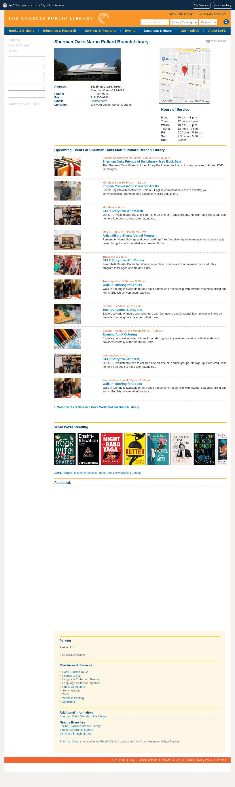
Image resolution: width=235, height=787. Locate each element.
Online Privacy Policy (199, 760)
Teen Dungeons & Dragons (122, 309)
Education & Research (59, 30)
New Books (122, 472)
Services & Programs (100, 30)
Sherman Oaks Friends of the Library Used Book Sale (141, 161)
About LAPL (217, 30)
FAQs (180, 760)
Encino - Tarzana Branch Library (80, 726)
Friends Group (71, 675)
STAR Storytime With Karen (122, 211)
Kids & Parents (19, 45)
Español (14, 39)
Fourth (104, 741)
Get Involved (190, 30)
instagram (19, 112)
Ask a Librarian (18, 80)
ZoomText (68, 701)
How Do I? (15, 59)
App (123, 760)
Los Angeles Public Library (58, 18)
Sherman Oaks (69, 741)
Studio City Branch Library (76, 729)
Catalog (137, 472)
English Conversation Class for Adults (130, 186)
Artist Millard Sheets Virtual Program (129, 235)
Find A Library (18, 94)
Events (130, 30)
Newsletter (34, 112)
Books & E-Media (21, 30)
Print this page (219, 40)
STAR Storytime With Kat (120, 359)
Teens (12, 50)
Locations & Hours (158, 30)
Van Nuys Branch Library (75, 733)
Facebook (62, 483)
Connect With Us (147, 760)
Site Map (221, 760)
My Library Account (212, 14)
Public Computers (73, 686)
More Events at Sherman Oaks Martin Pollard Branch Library (98, 407)
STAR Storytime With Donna (123, 260)
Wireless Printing (73, 698)
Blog (131, 760)
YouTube (26, 112)
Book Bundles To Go (75, 672)
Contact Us (167, 760)
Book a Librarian (19, 87)
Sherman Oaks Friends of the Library (83, 716)
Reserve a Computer (22, 73)
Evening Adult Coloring (119, 334)
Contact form (99, 101)
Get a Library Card (182, 14)
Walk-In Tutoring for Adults (122, 285)
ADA (114, 760)
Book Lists (105, 472)
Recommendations (85, 472)
